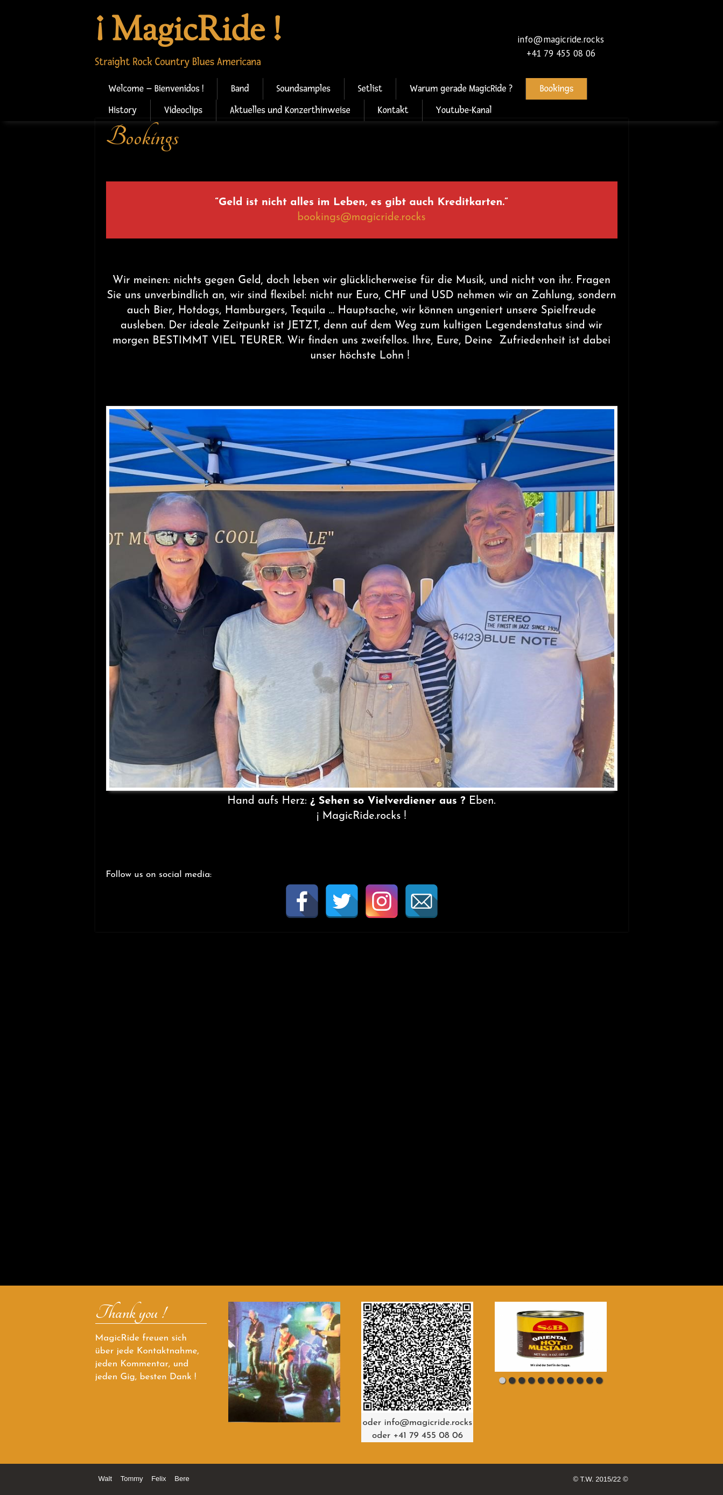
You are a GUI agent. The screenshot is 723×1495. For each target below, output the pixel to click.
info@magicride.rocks (560, 39)
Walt (106, 1479)
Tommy (132, 1479)
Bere (181, 1479)
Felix (158, 1479)
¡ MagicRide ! (188, 32)
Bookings (556, 88)
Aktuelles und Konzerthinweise (290, 110)
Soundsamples (304, 88)
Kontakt (393, 110)
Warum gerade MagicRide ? (461, 88)
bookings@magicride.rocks (361, 217)
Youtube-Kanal (464, 110)
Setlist (370, 88)
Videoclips (183, 110)
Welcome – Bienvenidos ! (156, 88)
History (123, 110)
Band (240, 88)
